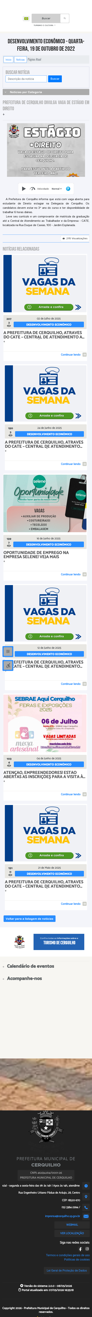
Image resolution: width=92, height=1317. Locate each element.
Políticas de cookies (77, 1259)
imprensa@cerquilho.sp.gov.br (62, 1216)
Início (8, 59)
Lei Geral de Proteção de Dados (67, 1270)
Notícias (20, 59)
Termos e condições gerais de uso (68, 1255)
